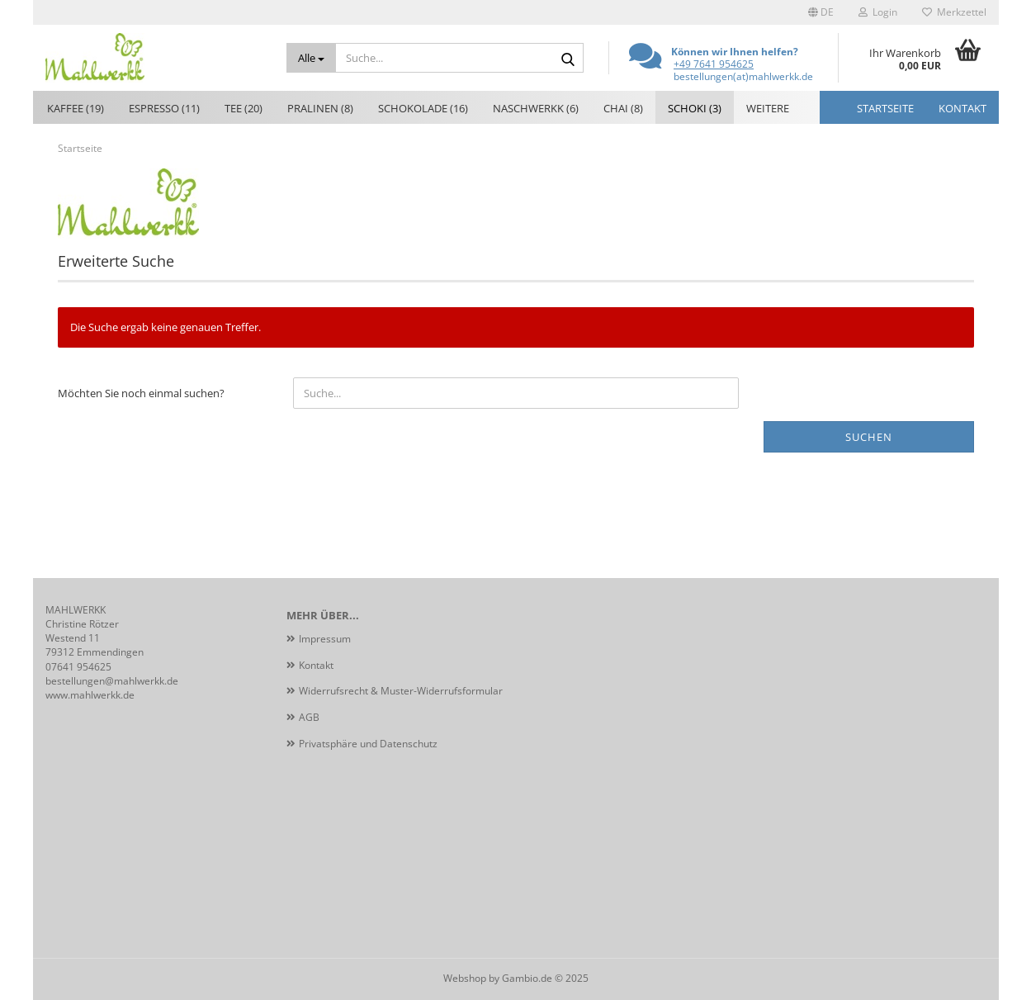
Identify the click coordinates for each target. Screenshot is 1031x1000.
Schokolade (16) (423, 108)
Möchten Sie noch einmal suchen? (141, 393)
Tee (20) (243, 108)
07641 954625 (78, 667)
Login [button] (877, 12)
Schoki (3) (694, 108)
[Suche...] (311, 58)
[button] (821, 12)
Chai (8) (623, 108)
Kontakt (962, 108)
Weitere (767, 108)
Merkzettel (954, 12)
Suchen (868, 436)
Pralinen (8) (320, 108)
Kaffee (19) (75, 108)
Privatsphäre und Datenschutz (368, 744)
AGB (309, 717)
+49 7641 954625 (714, 64)
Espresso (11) (164, 108)
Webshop (464, 978)
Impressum (325, 639)
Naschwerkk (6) (536, 108)
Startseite (885, 108)
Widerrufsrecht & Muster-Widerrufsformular (401, 691)
